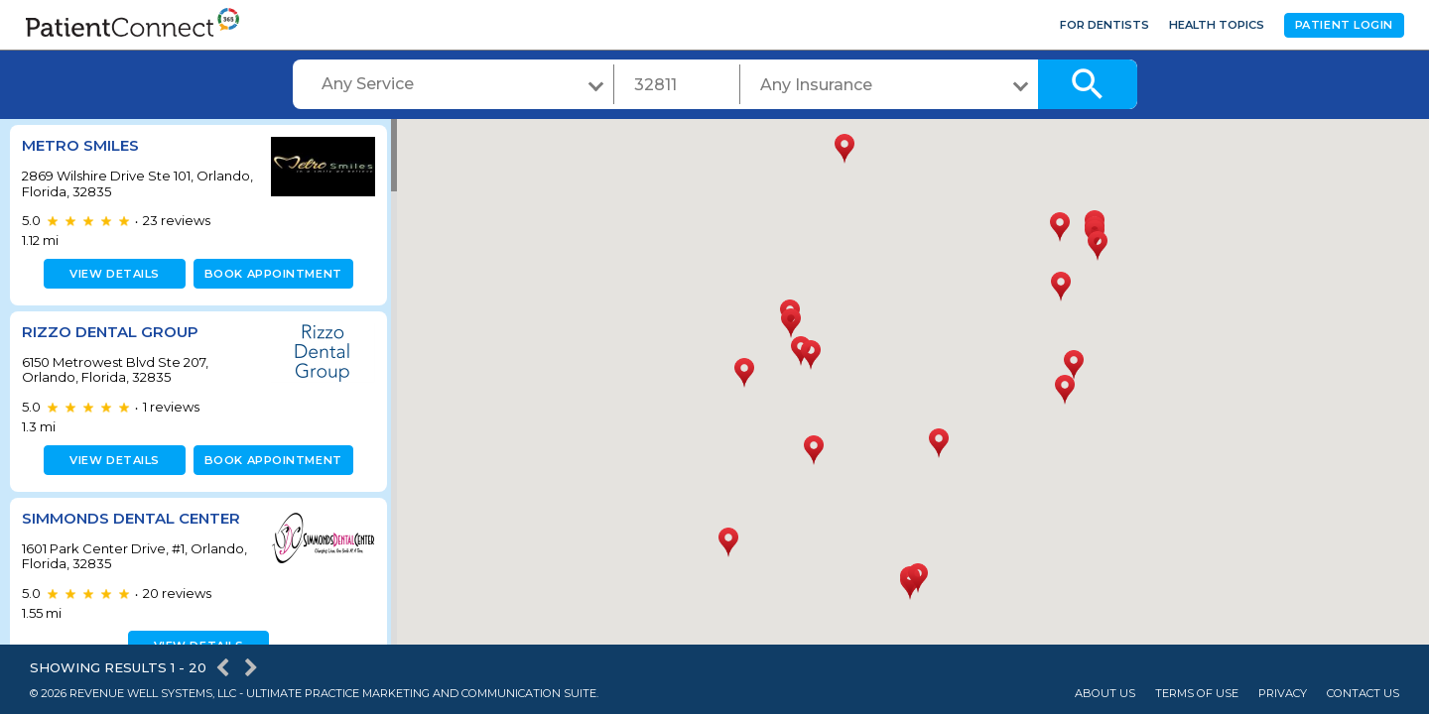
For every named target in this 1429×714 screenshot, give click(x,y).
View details (111, 274)
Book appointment (269, 274)
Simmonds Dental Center (131, 518)
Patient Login (1344, 25)
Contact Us (1363, 693)
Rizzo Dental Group (110, 331)
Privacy (1282, 693)
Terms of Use (1196, 693)
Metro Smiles (80, 145)
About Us (1105, 693)
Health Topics (1216, 25)
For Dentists (1104, 25)
